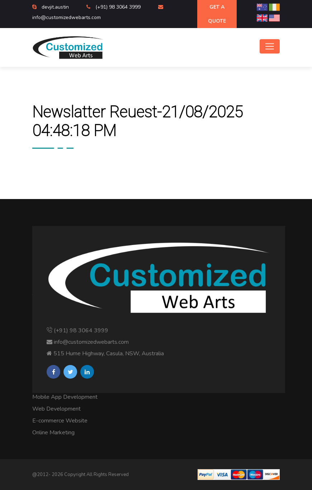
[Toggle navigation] (270, 46)
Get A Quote (217, 14)
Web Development (56, 409)
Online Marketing (53, 432)
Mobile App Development (65, 397)
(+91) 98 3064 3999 (118, 7)
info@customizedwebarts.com (66, 17)
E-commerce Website (60, 421)
